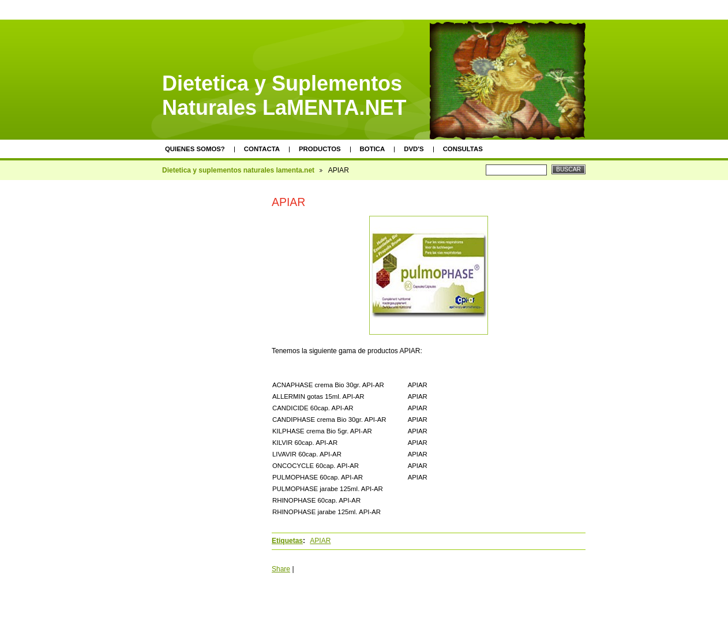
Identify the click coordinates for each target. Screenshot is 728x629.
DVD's (413, 148)
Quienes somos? (195, 148)
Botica (372, 148)
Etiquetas (287, 541)
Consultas (463, 148)
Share (281, 569)
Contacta (262, 148)
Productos (320, 148)
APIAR (320, 541)
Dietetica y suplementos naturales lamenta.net (238, 170)
